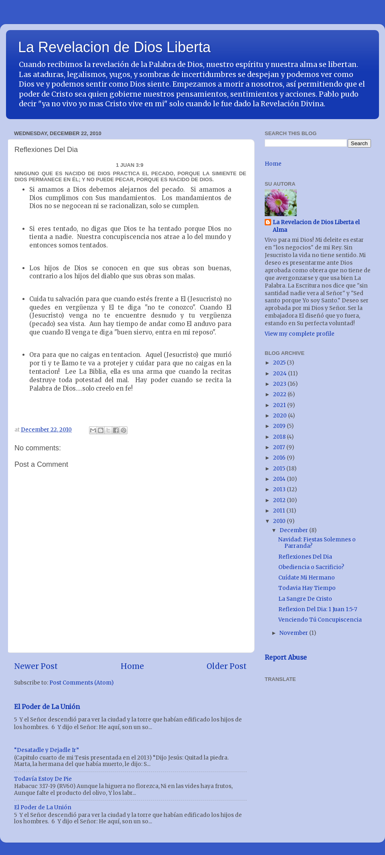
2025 (280, 362)
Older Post (227, 666)
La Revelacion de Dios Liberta (114, 47)
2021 (280, 405)
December (294, 530)
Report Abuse (286, 657)
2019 (280, 426)
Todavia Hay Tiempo (307, 588)
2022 (280, 394)
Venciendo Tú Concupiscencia (320, 619)
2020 (280, 415)
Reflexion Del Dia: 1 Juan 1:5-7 (317, 609)
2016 (280, 457)
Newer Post (36, 666)
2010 (280, 521)
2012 (280, 500)
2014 (280, 479)
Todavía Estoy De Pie (43, 779)
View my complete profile (299, 333)
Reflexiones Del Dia (305, 556)
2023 (280, 384)
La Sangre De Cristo (305, 599)
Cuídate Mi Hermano (306, 577)
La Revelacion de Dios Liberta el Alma (316, 226)
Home (132, 666)
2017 (279, 447)
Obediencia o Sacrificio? (311, 567)
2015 (279, 468)
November (294, 633)
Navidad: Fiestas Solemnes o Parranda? (317, 542)
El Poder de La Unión (47, 707)
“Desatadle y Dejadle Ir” (46, 750)
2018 (280, 437)
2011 (279, 510)
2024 (280, 373)
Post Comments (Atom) (81, 682)
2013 (280, 489)
